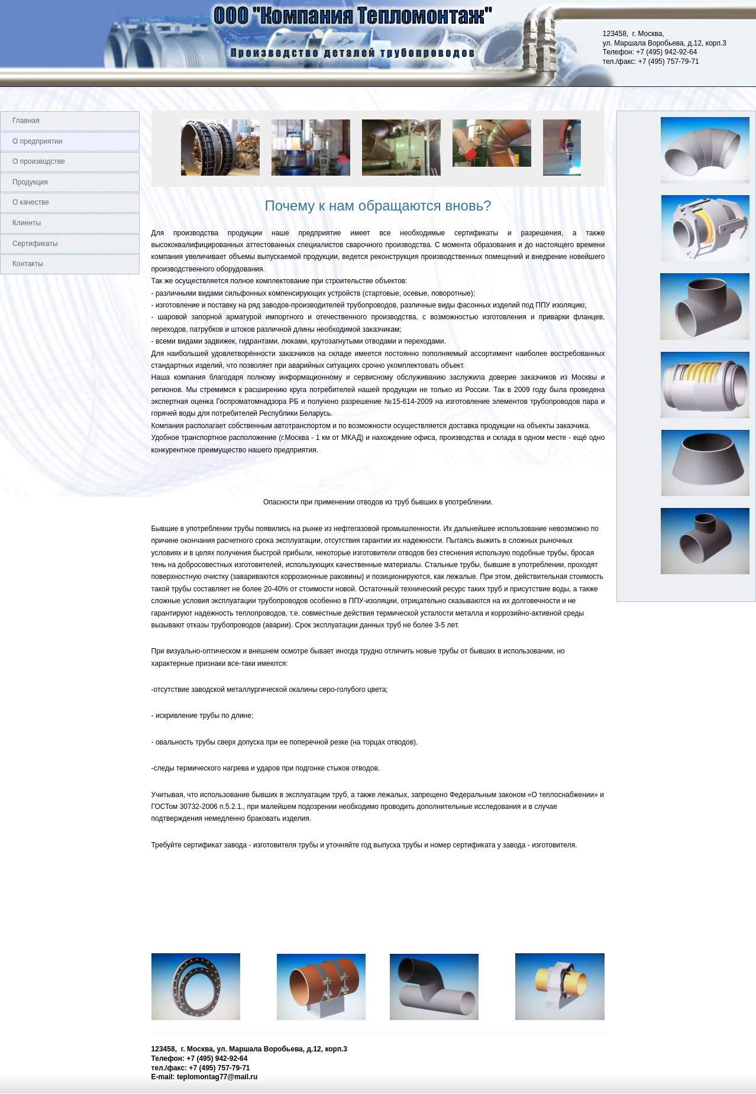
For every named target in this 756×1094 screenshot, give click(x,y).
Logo (0, 43)
